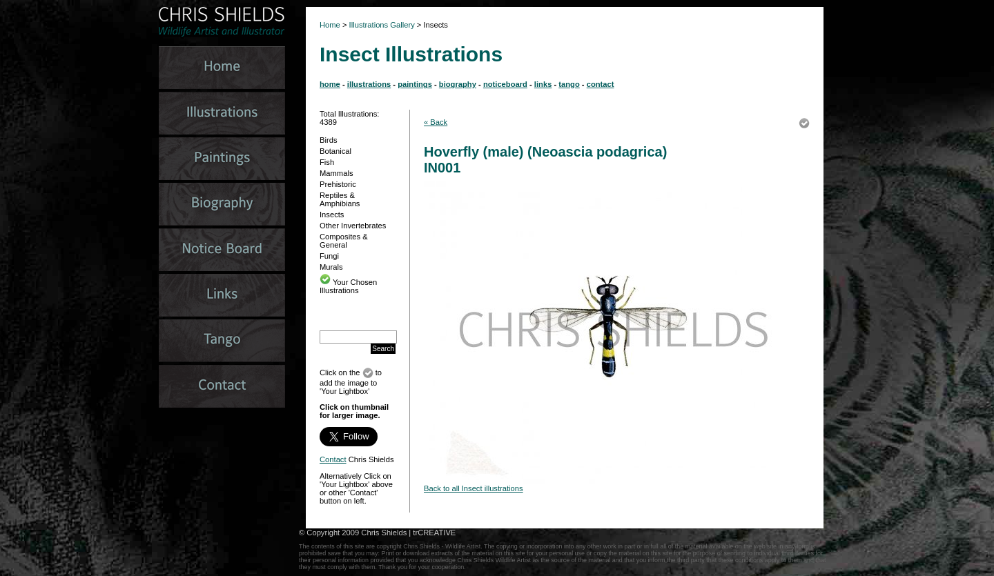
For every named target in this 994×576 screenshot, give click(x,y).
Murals (331, 267)
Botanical (335, 151)
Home (330, 25)
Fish (327, 162)
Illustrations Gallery (381, 25)
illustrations (369, 84)
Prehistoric (338, 184)
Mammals (336, 173)
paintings (415, 84)
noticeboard (505, 84)
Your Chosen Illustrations (348, 286)
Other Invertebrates (353, 225)
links (543, 84)
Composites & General (344, 240)
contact (600, 84)
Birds (329, 140)
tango (568, 84)
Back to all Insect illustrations (473, 488)
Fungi (329, 256)
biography (457, 84)
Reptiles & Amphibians (340, 199)
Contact (333, 459)
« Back (435, 122)
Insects (332, 214)
